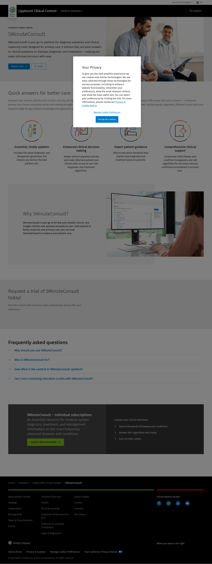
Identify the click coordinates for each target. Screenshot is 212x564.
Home (11, 482)
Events (11, 526)
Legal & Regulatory (51, 533)
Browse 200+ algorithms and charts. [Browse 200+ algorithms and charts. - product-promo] (138, 432)
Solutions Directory (51, 496)
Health (44, 502)
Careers (78, 502)
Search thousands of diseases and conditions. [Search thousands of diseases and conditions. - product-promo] (143, 426)
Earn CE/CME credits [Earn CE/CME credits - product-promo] (130, 438)
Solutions (23, 482)
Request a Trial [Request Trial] (19, 66)
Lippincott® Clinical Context (47, 482)
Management (15, 514)
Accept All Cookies (107, 119)
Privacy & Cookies (35, 551)
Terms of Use (15, 551)
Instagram (168, 503)
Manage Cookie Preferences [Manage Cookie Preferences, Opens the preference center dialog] (107, 112)
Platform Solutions (72, 11)
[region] (107, 91)
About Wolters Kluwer (19, 496)
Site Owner (80, 514)
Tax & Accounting (50, 508)
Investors (79, 508)
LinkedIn (178, 503)
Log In (38, 66)
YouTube (187, 503)
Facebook (159, 503)
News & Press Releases (20, 520)
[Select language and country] (200, 2)
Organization (14, 508)
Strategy (12, 502)
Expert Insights (81, 496)
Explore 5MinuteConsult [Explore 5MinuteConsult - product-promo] (43, 442)
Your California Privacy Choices (100, 551)
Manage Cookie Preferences (65, 551)
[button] (38, 350)
